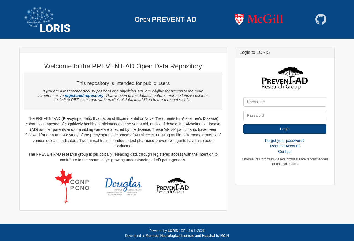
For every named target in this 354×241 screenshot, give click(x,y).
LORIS (173, 231)
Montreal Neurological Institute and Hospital (180, 236)
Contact (284, 151)
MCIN (224, 236)
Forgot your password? (284, 140)
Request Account (285, 146)
